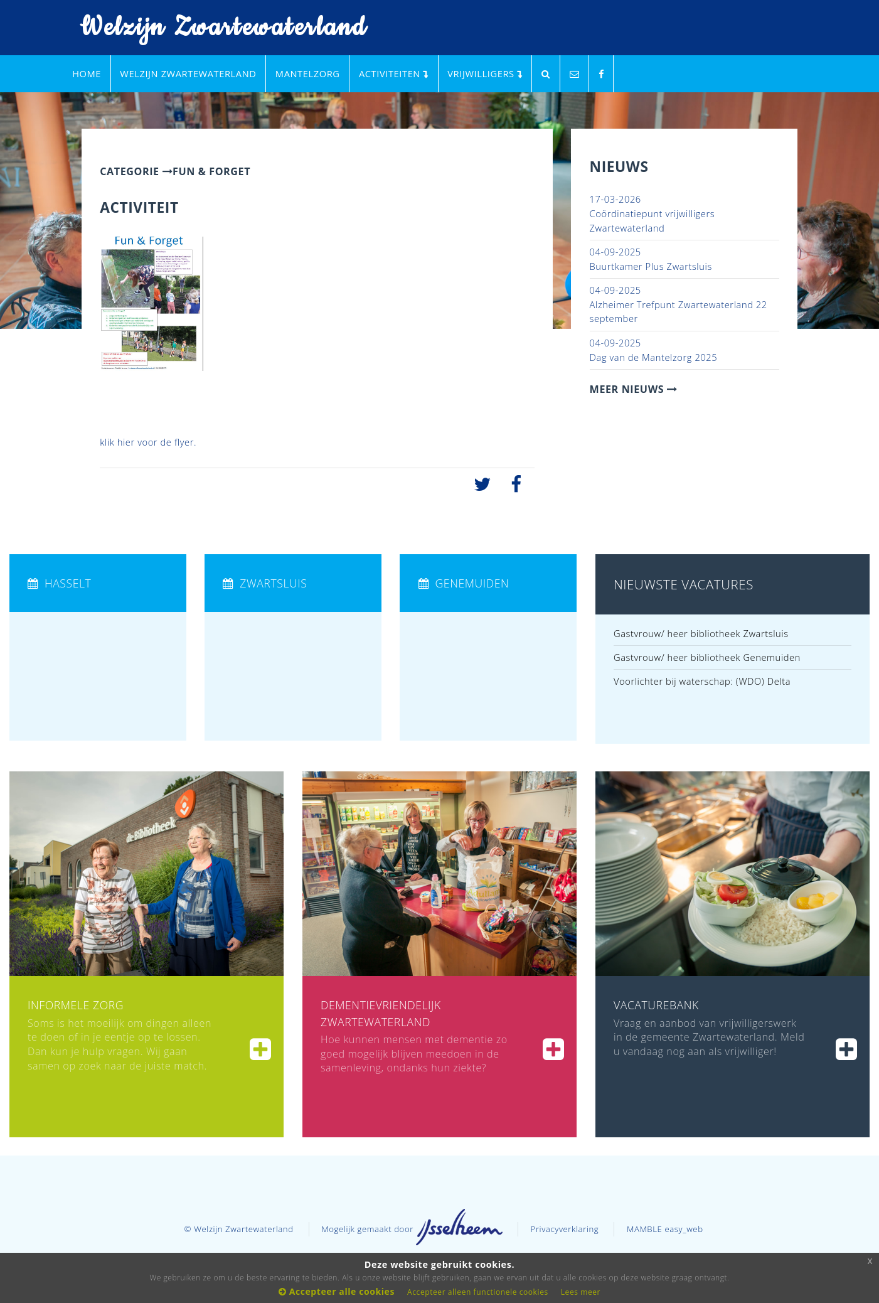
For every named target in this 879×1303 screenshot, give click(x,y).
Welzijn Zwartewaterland (215, 28)
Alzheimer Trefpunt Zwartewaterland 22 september (678, 304)
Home (86, 73)
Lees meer (580, 1292)
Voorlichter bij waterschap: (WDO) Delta (702, 681)
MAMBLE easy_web (665, 1229)
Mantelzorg (307, 73)
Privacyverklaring (565, 1229)
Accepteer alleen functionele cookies (477, 1292)
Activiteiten (394, 73)
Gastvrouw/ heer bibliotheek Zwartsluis (701, 633)
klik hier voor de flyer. (148, 442)
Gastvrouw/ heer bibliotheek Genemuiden (707, 657)
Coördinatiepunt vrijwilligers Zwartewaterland (652, 213)
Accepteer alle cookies (337, 1291)
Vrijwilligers (484, 73)
